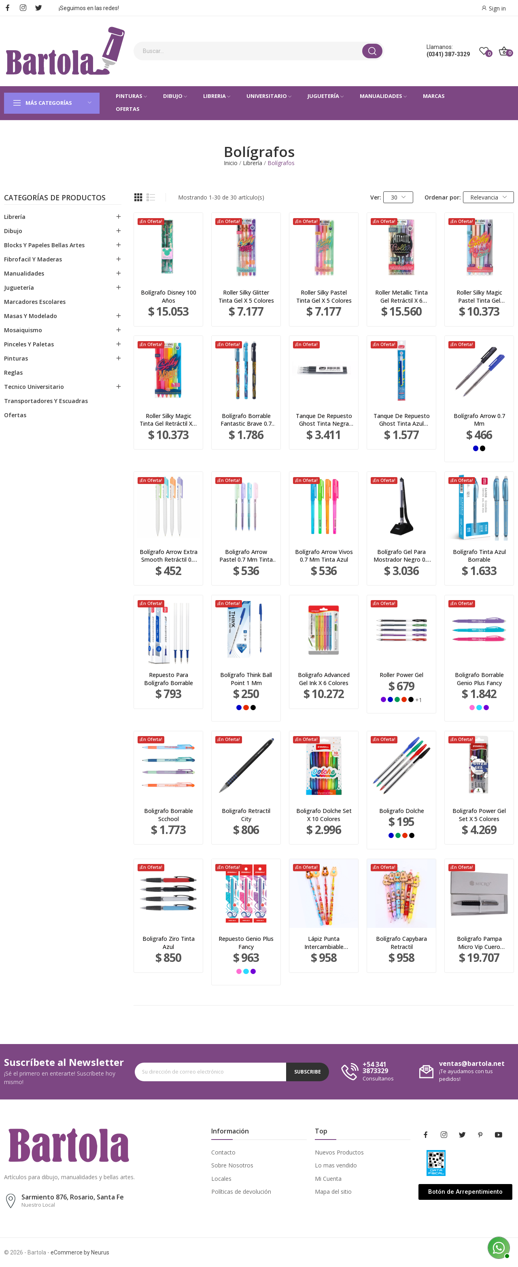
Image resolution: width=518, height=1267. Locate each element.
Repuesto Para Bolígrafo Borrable (168, 679)
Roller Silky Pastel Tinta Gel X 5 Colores (324, 296)
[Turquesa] (479, 707)
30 (398, 197)
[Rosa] (472, 707)
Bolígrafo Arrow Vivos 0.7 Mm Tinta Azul (324, 556)
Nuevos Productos (339, 1152)
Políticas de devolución (241, 1191)
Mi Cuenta (328, 1178)
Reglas (13, 372)
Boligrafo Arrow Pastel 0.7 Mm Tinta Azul (246, 556)
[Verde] (397, 699)
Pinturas (16, 358)
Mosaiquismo (23, 330)
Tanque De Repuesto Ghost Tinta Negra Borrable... (324, 420)
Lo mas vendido (336, 1165)
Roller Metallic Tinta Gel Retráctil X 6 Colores (401, 296)
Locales (221, 1178)
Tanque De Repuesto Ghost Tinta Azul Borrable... (402, 420)
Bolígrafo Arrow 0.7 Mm (479, 420)
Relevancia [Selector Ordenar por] (488, 197)
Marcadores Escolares (35, 302)
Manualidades (24, 273)
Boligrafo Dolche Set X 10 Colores (324, 815)
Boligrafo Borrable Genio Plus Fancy (479, 679)
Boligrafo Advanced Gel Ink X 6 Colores (324, 679)
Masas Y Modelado (30, 316)
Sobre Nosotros (232, 1165)
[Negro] (482, 448)
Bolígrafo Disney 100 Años (168, 296)
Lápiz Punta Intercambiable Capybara (324, 943)
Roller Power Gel (401, 675)
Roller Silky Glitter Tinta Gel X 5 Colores (246, 296)
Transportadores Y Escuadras (46, 401)
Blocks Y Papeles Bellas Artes (44, 245)
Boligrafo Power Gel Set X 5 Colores (479, 815)
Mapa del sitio (333, 1191)
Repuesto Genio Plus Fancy (246, 943)
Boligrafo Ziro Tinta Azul (168, 943)
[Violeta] (383, 699)
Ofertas (15, 415)
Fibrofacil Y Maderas (33, 259)
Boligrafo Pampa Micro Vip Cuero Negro (479, 943)
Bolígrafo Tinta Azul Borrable (479, 556)
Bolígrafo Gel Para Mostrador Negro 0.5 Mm (402, 556)
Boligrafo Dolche (401, 811)
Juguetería (19, 287)
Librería (14, 217)
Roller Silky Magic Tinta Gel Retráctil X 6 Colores (168, 420)
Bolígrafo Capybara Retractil (401, 943)
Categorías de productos (55, 198)
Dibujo (13, 231)
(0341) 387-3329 (448, 54)
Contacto (223, 1152)
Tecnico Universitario (34, 386)
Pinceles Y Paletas (29, 344)
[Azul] (475, 448)
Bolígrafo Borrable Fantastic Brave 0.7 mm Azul (246, 420)
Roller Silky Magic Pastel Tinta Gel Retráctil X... (479, 296)
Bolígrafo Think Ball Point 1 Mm (246, 679)
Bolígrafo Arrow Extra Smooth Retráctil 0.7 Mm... (168, 556)
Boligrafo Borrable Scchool (168, 815)
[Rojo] (245, 707)
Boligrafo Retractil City (246, 815)
